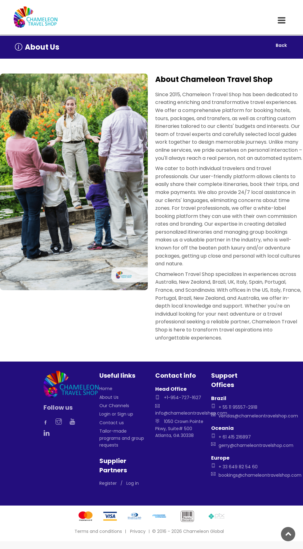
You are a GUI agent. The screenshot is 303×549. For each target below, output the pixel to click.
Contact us (111, 423)
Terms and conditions (98, 531)
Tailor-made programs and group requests (121, 438)
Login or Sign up (116, 414)
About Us (109, 397)
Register (108, 483)
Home (105, 388)
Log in (132, 483)
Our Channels (114, 406)
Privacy (138, 531)
